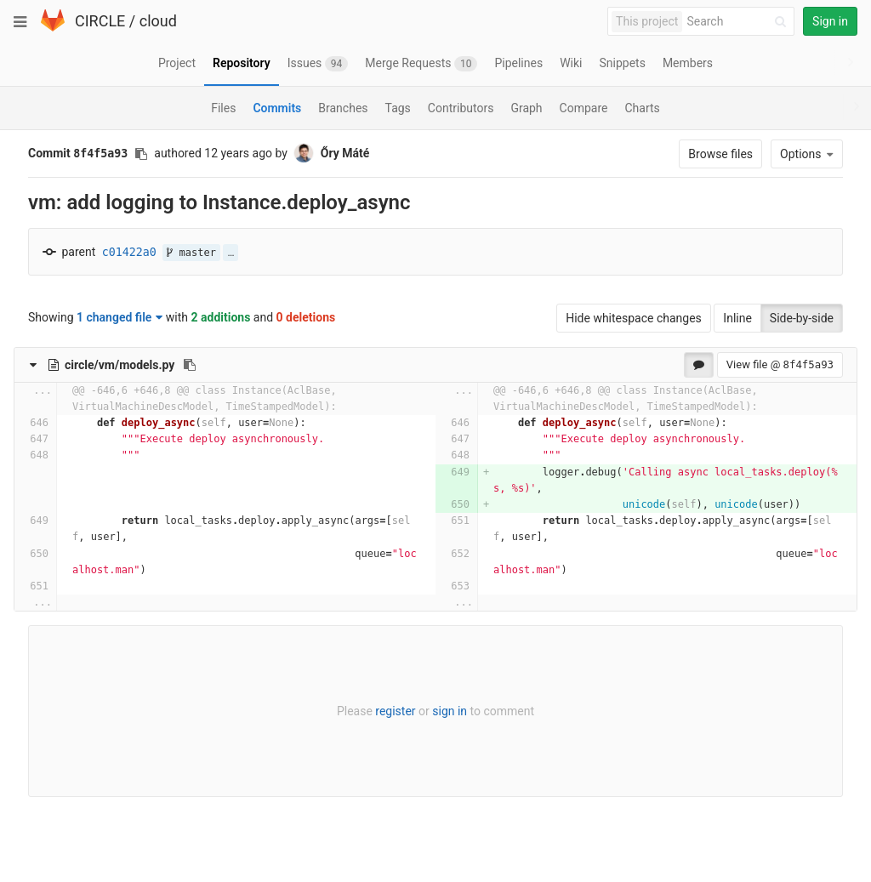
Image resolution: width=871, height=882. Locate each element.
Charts (641, 108)
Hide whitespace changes (634, 318)
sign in (449, 711)
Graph (526, 108)
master (191, 253)
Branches (342, 108)
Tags (398, 108)
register (395, 711)
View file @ (780, 364)
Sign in (830, 21)
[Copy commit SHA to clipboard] (141, 153)
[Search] (739, 21)
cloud (158, 21)
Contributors (461, 108)
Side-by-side (802, 318)
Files (223, 108)
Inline (737, 318)
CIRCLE (100, 21)
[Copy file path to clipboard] (189, 364)
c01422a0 (129, 252)
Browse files (720, 154)
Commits (277, 108)
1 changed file (119, 317)
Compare (584, 108)
